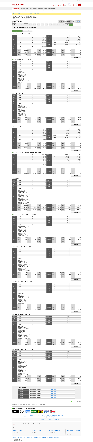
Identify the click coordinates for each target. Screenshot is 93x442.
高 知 (67, 24)
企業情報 (14, 437)
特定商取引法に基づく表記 (53, 437)
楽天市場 (78, 0)
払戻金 (26, 10)
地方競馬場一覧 (53, 415)
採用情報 (44, 437)
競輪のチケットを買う (17, 430)
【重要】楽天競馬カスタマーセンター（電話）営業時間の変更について (28, 13)
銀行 (74, 0)
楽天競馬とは (78, 3)
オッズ (22, 10)
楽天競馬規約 (29, 437)
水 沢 (26, 24)
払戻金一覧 (56, 419)
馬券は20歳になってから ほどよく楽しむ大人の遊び (35, 417)
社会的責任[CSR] (37, 437)
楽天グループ (64, 0)
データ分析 (42, 10)
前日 (61, 21)
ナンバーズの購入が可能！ (55, 430)
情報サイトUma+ (51, 8)
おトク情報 (40, 8)
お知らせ (35, 8)
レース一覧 (53, 389)
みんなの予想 (29, 8)
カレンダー (48, 10)
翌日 (72, 21)
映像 (52, 10)
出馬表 (18, 10)
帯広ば (13, 24)
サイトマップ (64, 3)
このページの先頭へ (76, 401)
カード (71, 0)
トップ (14, 10)
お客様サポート (71, 3)
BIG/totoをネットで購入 (37, 430)
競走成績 (30, 10)
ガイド (45, 8)
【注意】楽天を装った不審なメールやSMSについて (58, 417)
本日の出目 (27, 31)
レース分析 (36, 10)
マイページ (22, 8)
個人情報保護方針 (21, 437)
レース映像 (60, 415)
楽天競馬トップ (16, 8)
